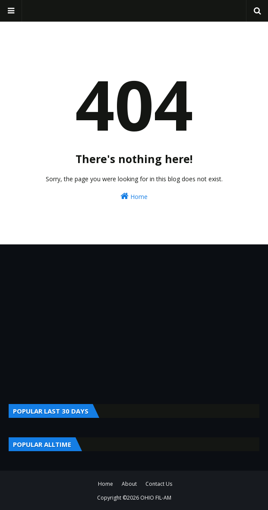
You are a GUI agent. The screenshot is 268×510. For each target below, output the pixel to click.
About (129, 484)
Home (134, 196)
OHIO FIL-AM (155, 497)
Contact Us (158, 484)
